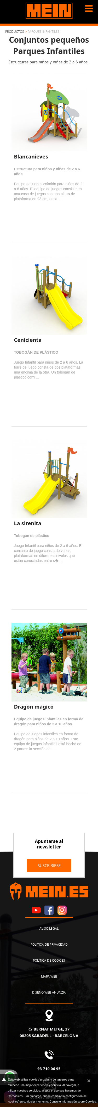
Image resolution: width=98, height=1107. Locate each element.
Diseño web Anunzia (49, 992)
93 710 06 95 (49, 1068)
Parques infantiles (43, 31)
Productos (14, 31)
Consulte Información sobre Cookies (73, 1101)
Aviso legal (49, 928)
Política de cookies (49, 960)
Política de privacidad (49, 944)
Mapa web (49, 976)
